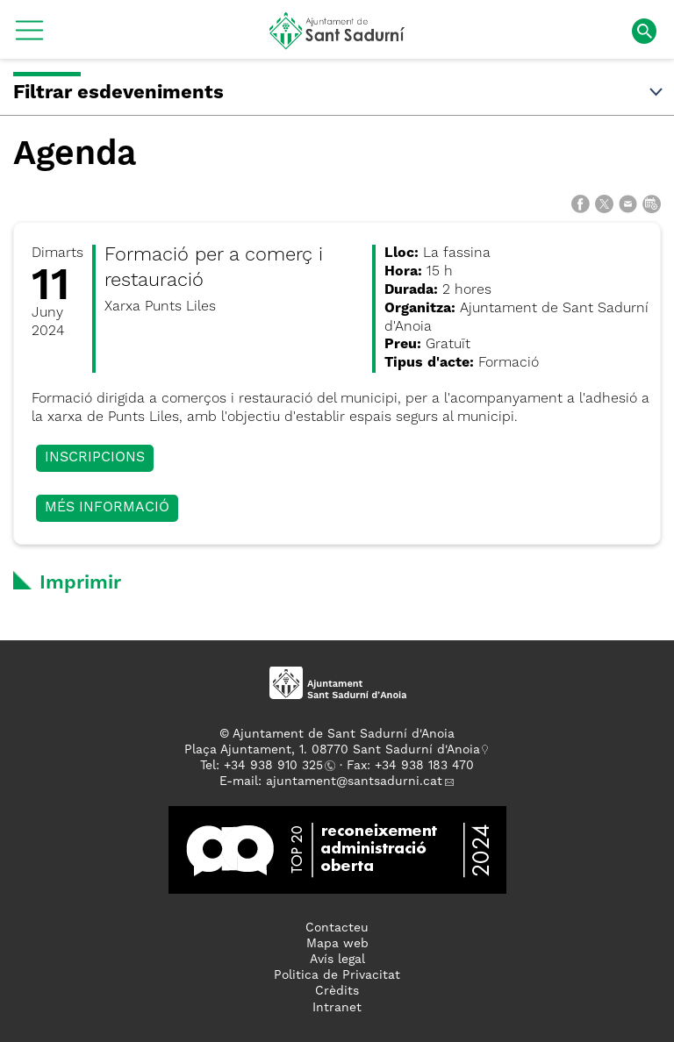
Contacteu (337, 928)
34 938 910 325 (277, 766)
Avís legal (337, 959)
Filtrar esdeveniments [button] (339, 93)
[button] (29, 37)
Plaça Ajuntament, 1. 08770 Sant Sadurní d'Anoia (332, 750)
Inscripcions (95, 458)
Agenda (74, 155)
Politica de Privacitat (337, 975)
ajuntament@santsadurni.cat (354, 781)
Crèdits (337, 991)
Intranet (337, 1008)
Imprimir (80, 583)
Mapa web (337, 944)
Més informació (107, 508)
